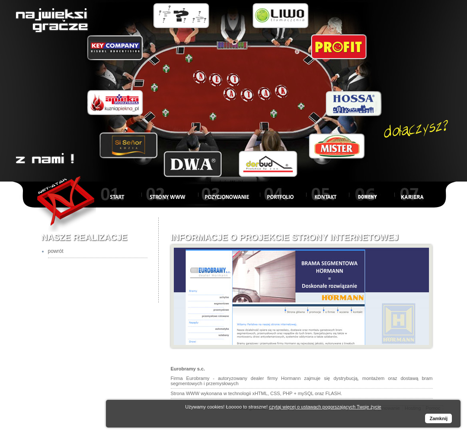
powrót (56, 251)
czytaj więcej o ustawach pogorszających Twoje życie (325, 406)
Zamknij (438, 418)
